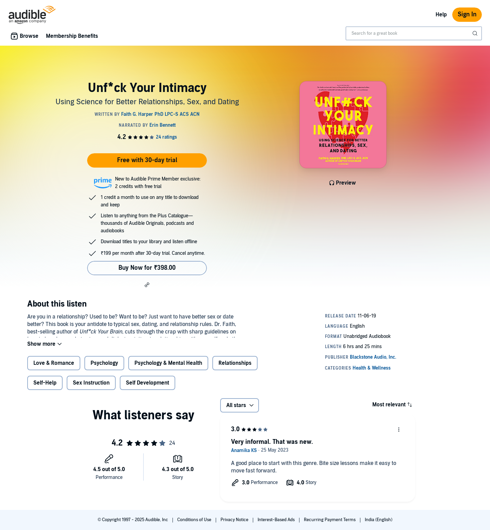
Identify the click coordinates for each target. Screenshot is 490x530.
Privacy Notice (234, 520)
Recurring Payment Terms (330, 520)
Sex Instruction (91, 388)
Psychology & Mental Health (168, 368)
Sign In (467, 14)
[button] (147, 284)
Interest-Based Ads (277, 520)
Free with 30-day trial (147, 160)
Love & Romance (53, 368)
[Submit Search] (476, 33)
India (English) (378, 520)
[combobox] (414, 33)
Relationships (234, 368)
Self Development (147, 388)
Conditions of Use (194, 520)
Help (441, 14)
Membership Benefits (72, 36)
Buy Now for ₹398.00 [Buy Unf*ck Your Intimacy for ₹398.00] (147, 267)
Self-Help (44, 388)
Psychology (104, 368)
